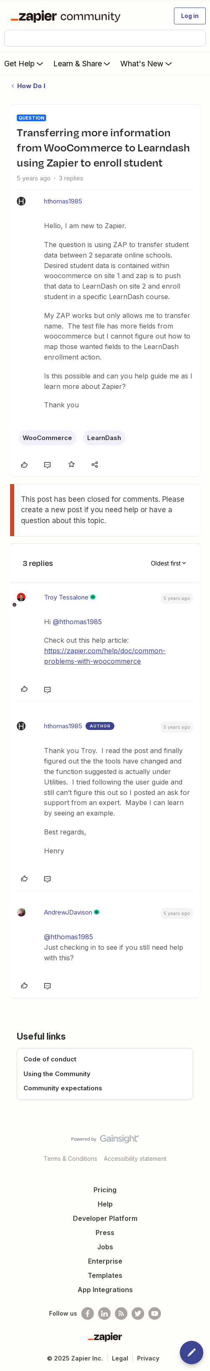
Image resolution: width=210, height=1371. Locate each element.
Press (105, 1232)
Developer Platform (105, 1218)
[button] (190, 16)
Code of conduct (49, 1059)
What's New (147, 63)
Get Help (24, 63)
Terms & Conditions (70, 1158)
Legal (120, 1358)
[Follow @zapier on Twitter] (138, 1313)
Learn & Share (82, 63)
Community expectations (62, 1088)
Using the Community (57, 1074)
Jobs (105, 1247)
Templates (105, 1275)
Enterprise (105, 1261)
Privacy (148, 1358)
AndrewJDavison (68, 912)
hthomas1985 (63, 201)
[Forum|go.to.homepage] (67, 16)
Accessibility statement (135, 1158)
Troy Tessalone (66, 597)
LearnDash (104, 438)
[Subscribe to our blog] (121, 1313)
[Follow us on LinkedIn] (104, 1313)
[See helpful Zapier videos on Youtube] (154, 1313)
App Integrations (105, 1289)
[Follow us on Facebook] (87, 1313)
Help (105, 1204)
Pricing (105, 1190)
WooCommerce (47, 438)
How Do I (31, 86)
